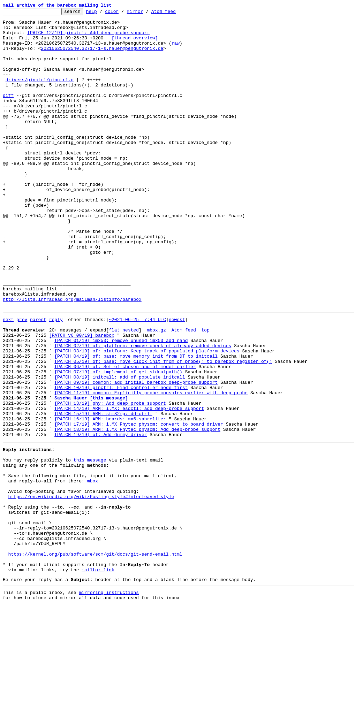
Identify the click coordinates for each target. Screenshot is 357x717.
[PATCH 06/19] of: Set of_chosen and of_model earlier (125, 436)
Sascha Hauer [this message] (91, 474)
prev (21, 380)
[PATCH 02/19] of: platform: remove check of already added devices (142, 411)
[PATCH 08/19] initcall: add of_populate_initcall (119, 449)
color (122, 13)
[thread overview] (135, 44)
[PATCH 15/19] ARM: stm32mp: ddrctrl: (103, 493)
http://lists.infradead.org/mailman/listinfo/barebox (72, 357)
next (8, 380)
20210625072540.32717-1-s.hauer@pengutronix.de (102, 56)
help (102, 13)
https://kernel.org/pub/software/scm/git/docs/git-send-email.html (95, 659)
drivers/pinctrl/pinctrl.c (40, 94)
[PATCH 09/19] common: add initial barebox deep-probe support (136, 455)
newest (177, 380)
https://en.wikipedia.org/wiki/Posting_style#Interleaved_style (91, 590)
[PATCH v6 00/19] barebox (81, 399)
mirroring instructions (109, 703)
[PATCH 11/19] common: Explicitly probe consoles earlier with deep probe (151, 468)
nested (130, 392)
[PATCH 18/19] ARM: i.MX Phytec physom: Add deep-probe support (137, 512)
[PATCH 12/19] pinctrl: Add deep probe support (88, 38)
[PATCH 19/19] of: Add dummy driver (100, 518)
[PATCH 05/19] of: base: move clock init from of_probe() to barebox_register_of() (163, 430)
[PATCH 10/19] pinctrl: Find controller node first (121, 461)
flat (114, 392)
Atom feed (174, 13)
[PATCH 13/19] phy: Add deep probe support (110, 480)
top (205, 392)
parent (38, 380)
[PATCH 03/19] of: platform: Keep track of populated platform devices (146, 417)
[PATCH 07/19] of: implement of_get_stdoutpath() (118, 443)
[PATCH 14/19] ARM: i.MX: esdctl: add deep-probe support (129, 486)
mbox (92, 572)
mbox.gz (156, 392)
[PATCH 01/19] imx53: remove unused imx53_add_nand (121, 405)
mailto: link (98, 678)
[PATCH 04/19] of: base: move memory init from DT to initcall (136, 424)
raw (176, 50)
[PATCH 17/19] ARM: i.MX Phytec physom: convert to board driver (138, 505)
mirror (146, 13)
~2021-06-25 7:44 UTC (137, 380)
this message (90, 546)
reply (56, 380)
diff (8, 113)
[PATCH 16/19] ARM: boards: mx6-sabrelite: (110, 499)
